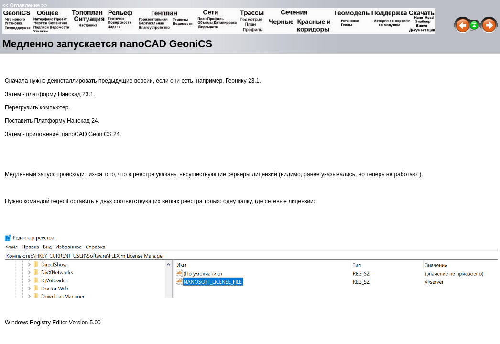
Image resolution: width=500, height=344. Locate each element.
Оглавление (25, 5)
